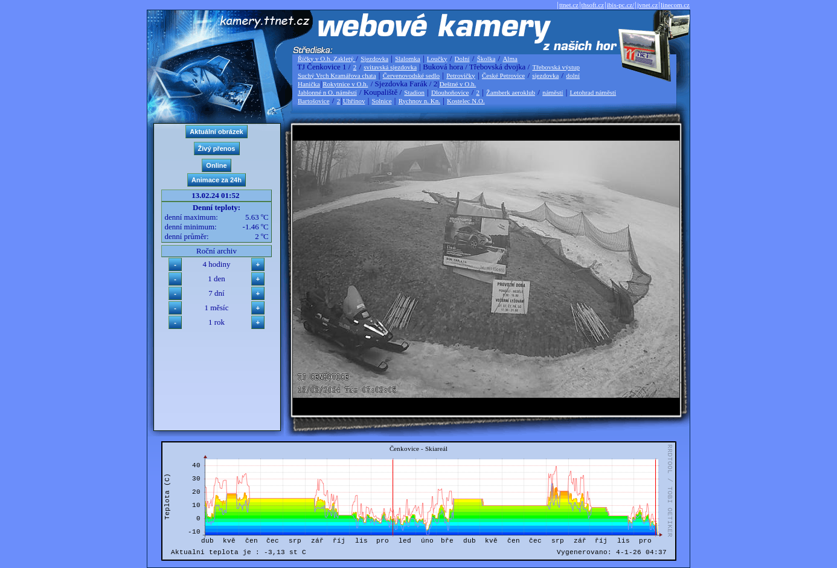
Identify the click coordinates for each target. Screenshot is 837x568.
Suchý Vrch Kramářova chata (337, 75)
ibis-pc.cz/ (621, 4)
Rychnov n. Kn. (419, 100)
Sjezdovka (374, 58)
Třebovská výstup (556, 67)
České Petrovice (503, 75)
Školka (486, 58)
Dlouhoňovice (450, 92)
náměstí (552, 92)
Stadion (414, 92)
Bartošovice (314, 100)
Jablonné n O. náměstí (327, 92)
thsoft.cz (593, 4)
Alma (509, 58)
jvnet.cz (647, 4)
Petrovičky (460, 75)
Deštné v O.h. (458, 84)
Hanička (309, 84)
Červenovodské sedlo (411, 75)
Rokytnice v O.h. (345, 84)
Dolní (462, 58)
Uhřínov (354, 100)
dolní (573, 75)
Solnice (382, 100)
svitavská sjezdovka (390, 67)
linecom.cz (675, 4)
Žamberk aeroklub (510, 92)
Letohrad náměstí (593, 92)
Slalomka (407, 58)
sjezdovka (545, 75)
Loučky (437, 58)
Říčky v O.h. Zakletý (326, 58)
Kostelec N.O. (466, 100)
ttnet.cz (569, 4)
